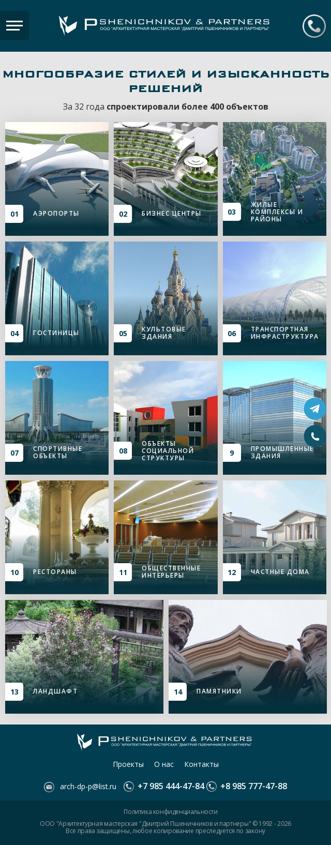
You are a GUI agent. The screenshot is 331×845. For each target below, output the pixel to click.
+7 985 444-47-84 (314, 26)
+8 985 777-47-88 (252, 786)
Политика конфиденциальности (170, 812)
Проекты (128, 764)
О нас (164, 764)
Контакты (201, 764)
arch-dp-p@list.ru (87, 786)
